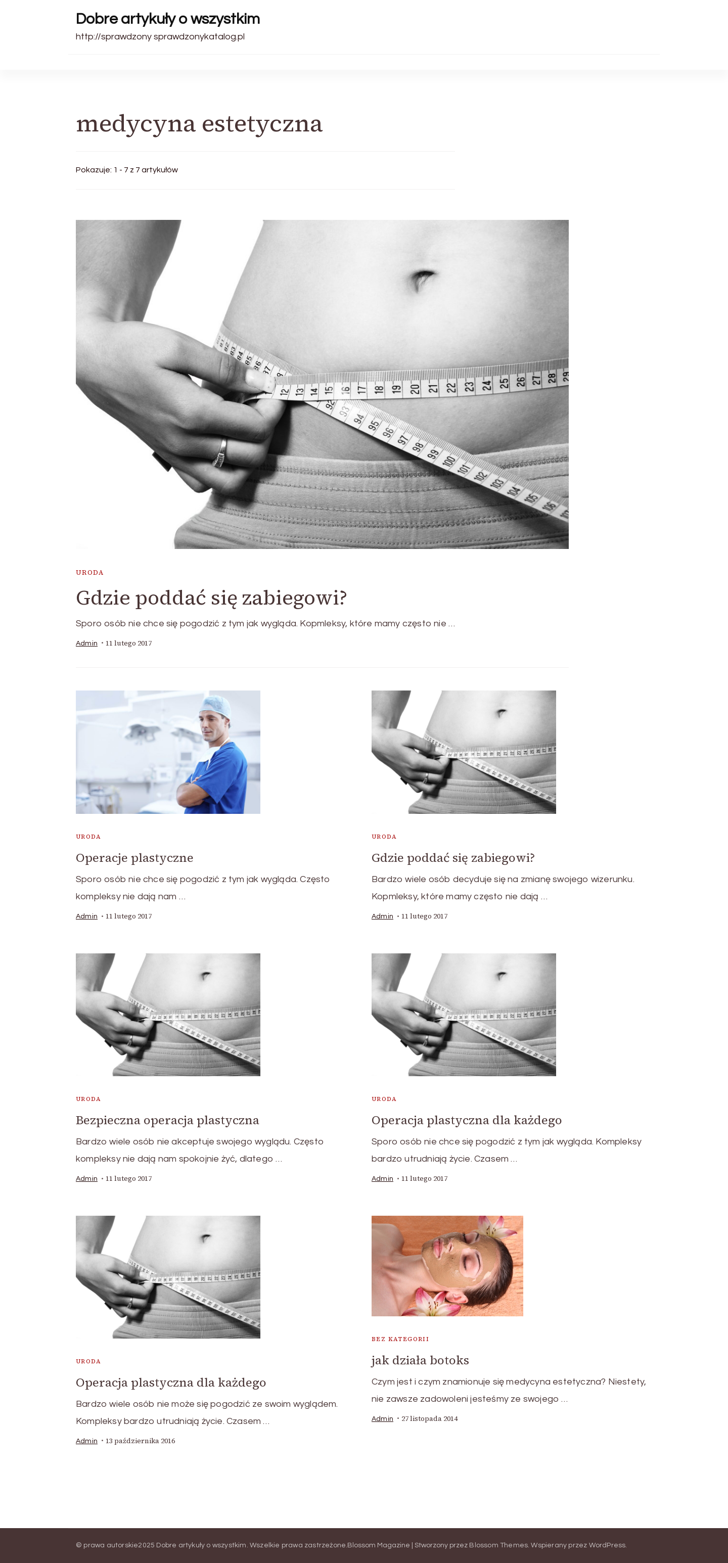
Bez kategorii (400, 1339)
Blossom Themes (498, 1545)
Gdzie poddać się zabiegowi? (211, 597)
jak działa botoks (420, 1360)
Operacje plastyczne (135, 857)
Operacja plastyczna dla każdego (467, 1120)
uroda (90, 572)
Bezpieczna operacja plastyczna (167, 1120)
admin (87, 643)
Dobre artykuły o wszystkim (168, 19)
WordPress (607, 1545)
